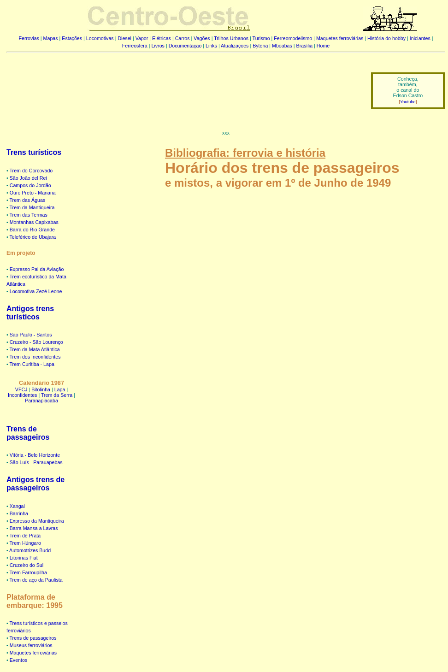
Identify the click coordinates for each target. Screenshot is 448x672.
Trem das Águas (28, 200)
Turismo (261, 38)
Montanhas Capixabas (34, 222)
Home (323, 45)
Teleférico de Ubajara (33, 237)
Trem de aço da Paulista (36, 580)
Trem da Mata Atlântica (35, 349)
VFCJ (21, 389)
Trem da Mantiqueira (32, 207)
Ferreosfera (134, 45)
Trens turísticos (33, 152)
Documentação (185, 45)
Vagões (202, 38)
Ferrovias (28, 38)
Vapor (142, 38)
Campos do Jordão (30, 185)
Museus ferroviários (31, 645)
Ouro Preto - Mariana (33, 192)
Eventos (19, 660)
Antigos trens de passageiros (35, 484)
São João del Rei (28, 178)
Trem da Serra (56, 395)
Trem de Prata (25, 535)
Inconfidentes (22, 395)
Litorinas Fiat (24, 557)
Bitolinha (40, 389)
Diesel (124, 38)
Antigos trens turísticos (30, 313)
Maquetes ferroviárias (339, 38)
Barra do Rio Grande (32, 229)
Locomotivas (100, 38)
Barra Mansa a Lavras (34, 528)
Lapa (59, 389)
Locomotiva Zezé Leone (36, 291)
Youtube (408, 102)
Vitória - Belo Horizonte (35, 455)
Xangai (17, 506)
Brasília (304, 45)
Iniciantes (420, 38)
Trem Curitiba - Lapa (32, 364)
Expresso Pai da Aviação (37, 269)
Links (211, 45)
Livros (158, 45)
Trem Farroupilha (28, 572)
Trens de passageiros (27, 433)
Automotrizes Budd (30, 550)
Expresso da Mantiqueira (37, 521)
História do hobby (386, 38)
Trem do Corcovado (31, 170)
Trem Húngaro (25, 543)
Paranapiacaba (41, 400)
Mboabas (282, 45)
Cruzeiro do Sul (26, 565)
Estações (72, 38)
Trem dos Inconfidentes (35, 357)
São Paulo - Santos (31, 334)
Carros (182, 38)
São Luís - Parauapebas (36, 462)
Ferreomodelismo (293, 38)
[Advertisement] (183, 84)
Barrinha (19, 513)
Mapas (50, 38)
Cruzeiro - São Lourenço (36, 342)
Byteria (260, 45)
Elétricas (161, 38)
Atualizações (234, 45)
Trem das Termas (28, 215)
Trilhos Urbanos (231, 38)
